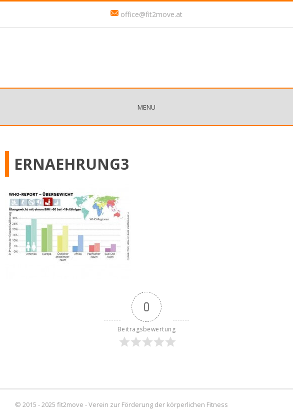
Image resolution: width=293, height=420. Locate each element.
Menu (147, 107)
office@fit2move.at (151, 14)
